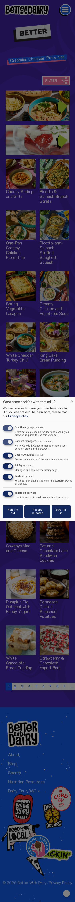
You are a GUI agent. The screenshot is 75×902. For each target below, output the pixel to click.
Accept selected (37, 511)
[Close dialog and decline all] (72, 399)
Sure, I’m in (61, 511)
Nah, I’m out (13, 511)
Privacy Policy (18, 416)
